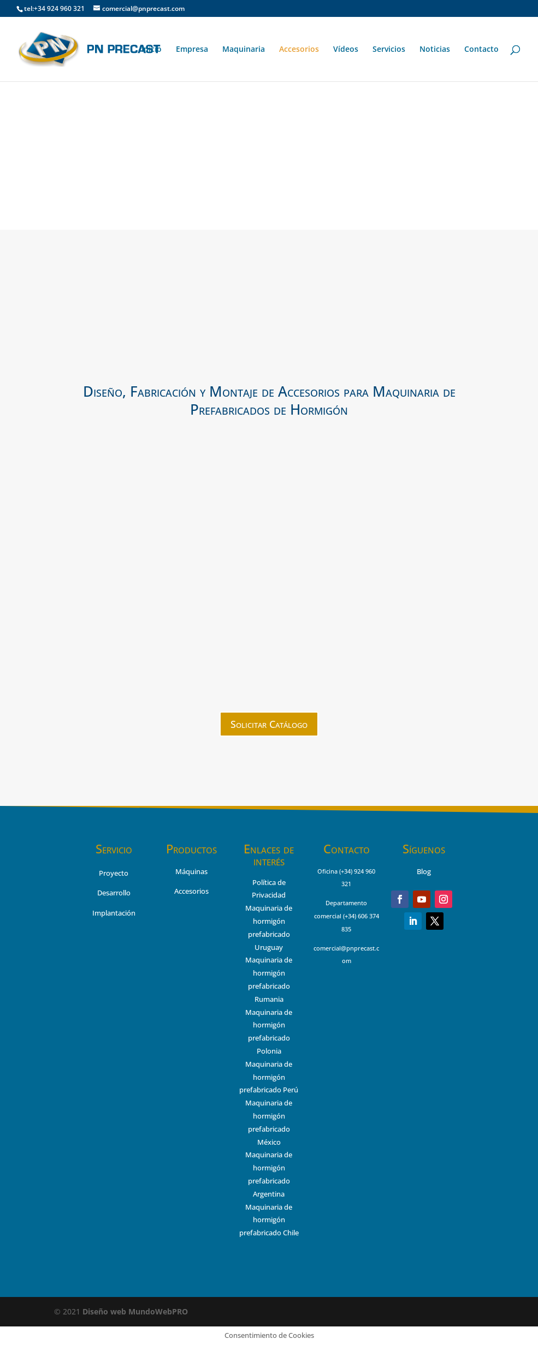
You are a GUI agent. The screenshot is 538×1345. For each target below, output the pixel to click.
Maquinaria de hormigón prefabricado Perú (268, 1077)
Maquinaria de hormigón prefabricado (268, 973)
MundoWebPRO (135, 1311)
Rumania (269, 999)
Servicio (114, 848)
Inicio (151, 49)
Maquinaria (243, 49)
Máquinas (191, 871)
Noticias (434, 49)
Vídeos (345, 49)
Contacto (481, 49)
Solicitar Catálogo (269, 724)
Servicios (389, 49)
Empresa (192, 49)
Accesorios (299, 49)
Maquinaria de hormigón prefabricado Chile (269, 1220)
